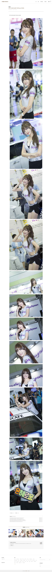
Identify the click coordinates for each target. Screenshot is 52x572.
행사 (27, 561)
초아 (15, 562)
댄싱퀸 (20, 561)
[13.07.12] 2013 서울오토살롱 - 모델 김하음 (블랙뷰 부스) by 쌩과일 (17, 519)
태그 (38, 1)
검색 (49, 559)
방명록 (49, 1)
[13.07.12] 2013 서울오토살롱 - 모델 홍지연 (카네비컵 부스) (16, 518)
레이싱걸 (34, 560)
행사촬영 (11, 516)
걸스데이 (18, 561)
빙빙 (23, 561)
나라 (26, 560)
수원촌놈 (24, 562)
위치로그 (45, 1)
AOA (17, 562)
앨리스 (32, 561)
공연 (29, 561)
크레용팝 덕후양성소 (5, 1)
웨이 (18, 560)
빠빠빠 (24, 560)
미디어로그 (41, 1)
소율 (15, 561)
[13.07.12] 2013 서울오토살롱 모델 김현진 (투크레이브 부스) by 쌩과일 (17, 520)
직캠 (25, 561)
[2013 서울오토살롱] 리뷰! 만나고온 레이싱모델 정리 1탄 (16, 521)
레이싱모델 (16, 560)
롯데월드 (35, 561)
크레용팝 (21, 560)
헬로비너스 (20, 562)
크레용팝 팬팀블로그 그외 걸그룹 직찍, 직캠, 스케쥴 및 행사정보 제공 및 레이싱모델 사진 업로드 (20, 543)
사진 (36, 560)
